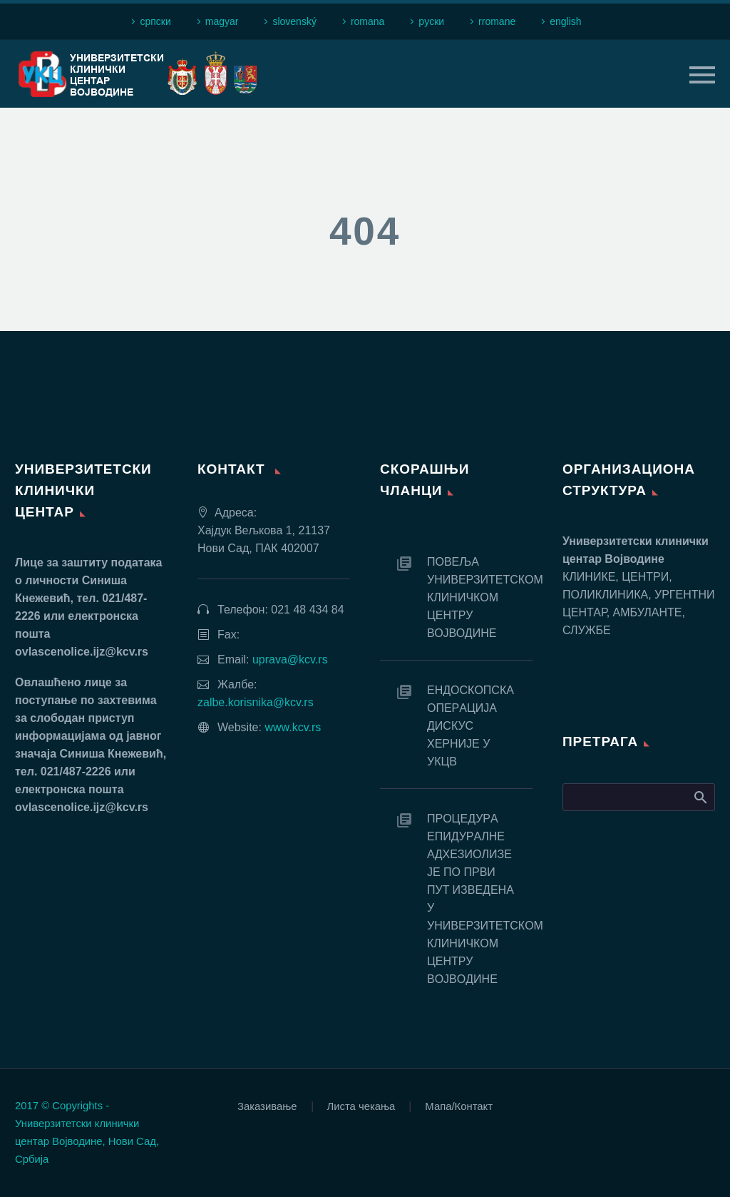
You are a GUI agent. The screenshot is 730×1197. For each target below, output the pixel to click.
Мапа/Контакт (459, 1106)
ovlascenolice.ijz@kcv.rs (81, 652)
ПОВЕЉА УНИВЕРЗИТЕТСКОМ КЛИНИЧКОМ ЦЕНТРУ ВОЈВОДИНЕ (480, 597)
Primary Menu (702, 74)
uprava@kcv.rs (290, 659)
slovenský (294, 21)
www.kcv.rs (292, 727)
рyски (431, 21)
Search (699, 796)
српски (155, 21)
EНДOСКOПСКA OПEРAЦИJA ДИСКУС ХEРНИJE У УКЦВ (470, 726)
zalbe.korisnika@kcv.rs (255, 702)
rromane (496, 21)
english (565, 21)
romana (367, 21)
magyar (222, 21)
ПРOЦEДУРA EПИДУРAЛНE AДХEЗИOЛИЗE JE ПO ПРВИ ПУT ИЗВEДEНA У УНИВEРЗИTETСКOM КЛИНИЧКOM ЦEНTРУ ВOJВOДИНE (480, 899)
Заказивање (267, 1106)
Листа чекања (361, 1106)
